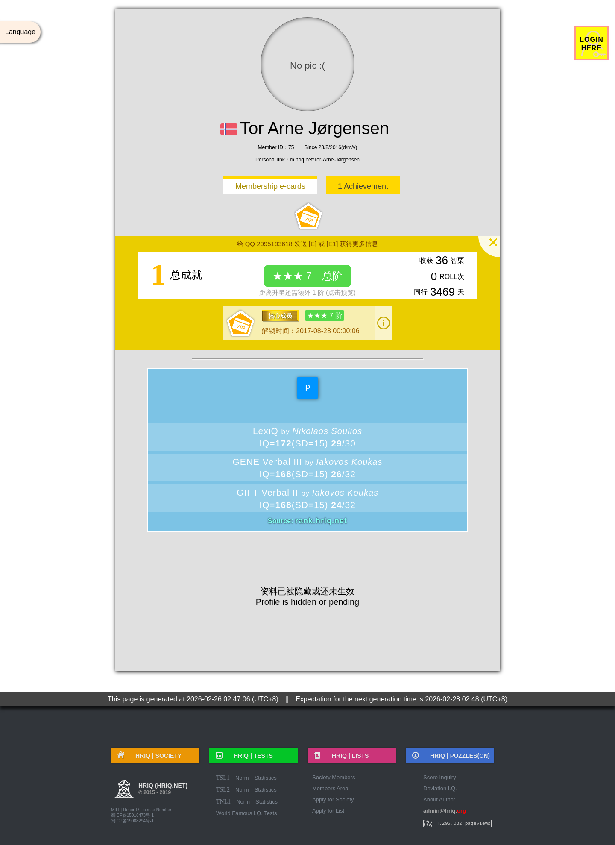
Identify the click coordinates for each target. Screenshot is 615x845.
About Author (439, 799)
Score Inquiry (439, 777)
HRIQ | (155, 755)
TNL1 (223, 801)
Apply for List (328, 810)
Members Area (330, 788)
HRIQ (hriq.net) (162, 790)
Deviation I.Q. (440, 788)
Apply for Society (333, 799)
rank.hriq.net (321, 520)
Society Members (333, 777)
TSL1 (223, 778)
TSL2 (223, 789)
